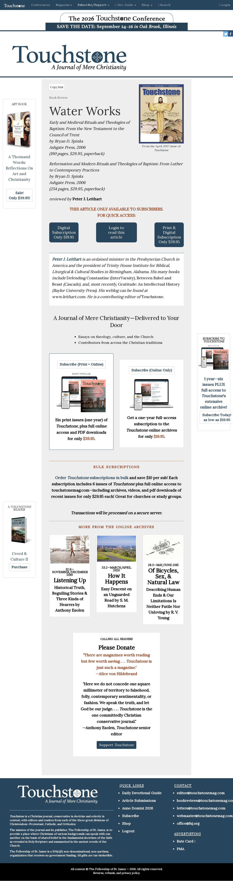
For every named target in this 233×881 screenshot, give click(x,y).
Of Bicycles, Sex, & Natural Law (163, 576)
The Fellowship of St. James (107, 869)
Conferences (40, 5)
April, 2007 (162, 146)
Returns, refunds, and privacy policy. (116, 873)
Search (164, 5)
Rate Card (185, 841)
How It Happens (116, 578)
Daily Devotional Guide (142, 793)
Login (224, 5)
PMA (180, 849)
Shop (126, 823)
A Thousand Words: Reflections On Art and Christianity (19, 168)
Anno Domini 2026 (137, 808)
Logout (128, 831)
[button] (93, 5)
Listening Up (70, 580)
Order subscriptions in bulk (91, 477)
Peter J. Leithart (67, 259)
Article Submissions (139, 800)
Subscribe (130, 816)
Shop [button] (147, 5)
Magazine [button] (64, 5)
